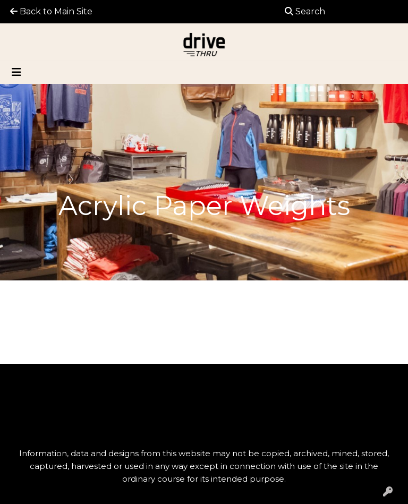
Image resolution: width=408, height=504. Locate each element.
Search (305, 11)
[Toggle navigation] (16, 72)
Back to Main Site (51, 11)
